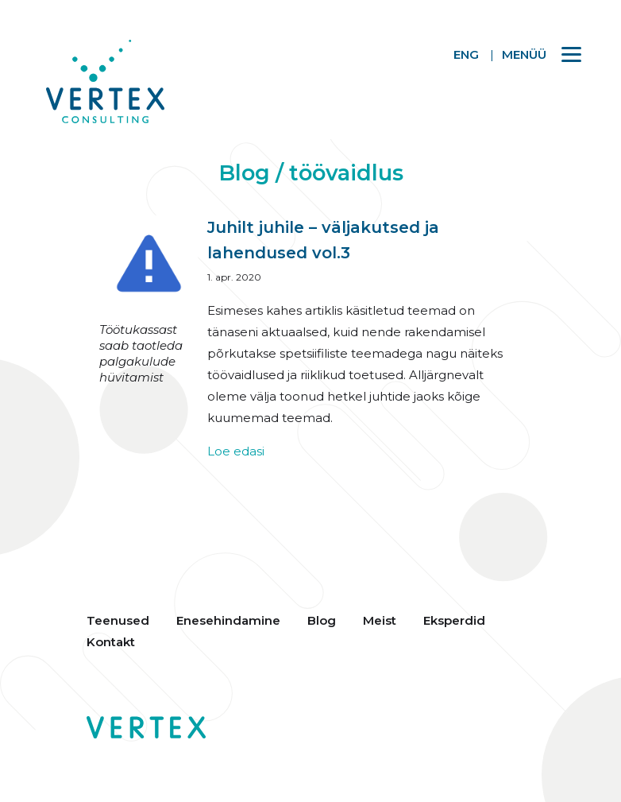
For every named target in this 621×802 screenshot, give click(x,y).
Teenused (118, 620)
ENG (466, 54)
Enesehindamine (228, 620)
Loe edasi (235, 451)
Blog (321, 620)
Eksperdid (454, 620)
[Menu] (533, 54)
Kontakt (111, 641)
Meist (379, 620)
